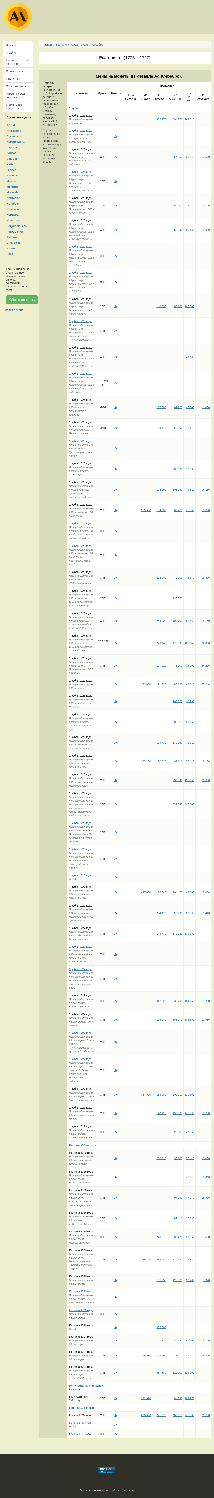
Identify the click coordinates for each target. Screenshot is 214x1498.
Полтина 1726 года (81, 1291)
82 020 (178, 722)
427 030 (146, 892)
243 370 (161, 1237)
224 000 (161, 577)
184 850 (189, 1001)
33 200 (190, 665)
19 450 (206, 577)
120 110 (161, 1113)
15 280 (206, 1113)
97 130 (178, 1197)
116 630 (161, 1019)
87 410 (178, 1218)
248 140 (161, 643)
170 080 (177, 1259)
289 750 (146, 1259)
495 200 (189, 804)
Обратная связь (16, 86)
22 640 (206, 229)
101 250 (177, 489)
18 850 (206, 1158)
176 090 (177, 643)
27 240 (206, 684)
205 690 (177, 469)
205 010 (177, 1094)
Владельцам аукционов (14, 106)
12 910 (206, 1019)
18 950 (206, 1197)
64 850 (178, 156)
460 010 (177, 1415)
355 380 (161, 1327)
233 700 (177, 1001)
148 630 (161, 306)
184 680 (161, 510)
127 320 (161, 1340)
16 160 (206, 205)
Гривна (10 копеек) (81, 1407)
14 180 (206, 489)
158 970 (177, 1019)
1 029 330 (176, 1132)
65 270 (178, 510)
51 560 (190, 620)
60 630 (190, 229)
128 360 (177, 1280)
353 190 (161, 1355)
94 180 (178, 1398)
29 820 (190, 1259)
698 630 (146, 1415)
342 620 (161, 1001)
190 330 (177, 1113)
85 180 (178, 306)
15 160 (206, 620)
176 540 (161, 892)
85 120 (178, 684)
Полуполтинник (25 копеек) (87, 1385)
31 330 (206, 780)
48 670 (190, 577)
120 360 (189, 1094)
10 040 (206, 1177)
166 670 (177, 701)
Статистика (13, 78)
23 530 (206, 1237)
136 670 (161, 427)
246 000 (161, 620)
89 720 (178, 1340)
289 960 (146, 510)
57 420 (190, 761)
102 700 (177, 620)
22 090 (206, 643)
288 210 (161, 1158)
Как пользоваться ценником (17, 62)
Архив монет (96, 1490)
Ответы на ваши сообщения (16, 95)
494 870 (177, 119)
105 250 (161, 1280)
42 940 (190, 1177)
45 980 (190, 407)
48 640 (190, 684)
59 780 (190, 1280)
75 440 (190, 1158)
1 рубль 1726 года (80, 823)
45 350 (190, 510)
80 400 (178, 205)
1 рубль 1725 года (80, 130)
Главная (47, 44)
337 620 (146, 1094)
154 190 (161, 489)
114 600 (189, 1372)
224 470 (161, 913)
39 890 (190, 913)
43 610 (190, 427)
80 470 (178, 1237)
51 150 (190, 722)
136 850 (177, 598)
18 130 (206, 761)
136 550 (189, 933)
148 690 (189, 1113)
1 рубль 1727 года (80, 946)
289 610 (189, 119)
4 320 (206, 1280)
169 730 (161, 742)
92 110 (178, 761)
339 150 (177, 742)
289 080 (161, 1259)
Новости (11, 45)
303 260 (146, 761)
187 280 (161, 407)
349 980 (146, 1355)
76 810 (190, 489)
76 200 (178, 577)
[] (13, 309)
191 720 (161, 684)
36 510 (190, 742)
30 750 (206, 1001)
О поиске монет (16, 71)
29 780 (206, 1415)
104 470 (177, 892)
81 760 (178, 407)
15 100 (206, 1340)
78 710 (178, 1355)
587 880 (161, 1372)
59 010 (190, 205)
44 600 (190, 892)
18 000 (206, 892)
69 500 (190, 1340)
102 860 (189, 1019)
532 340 (177, 804)
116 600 (177, 1372)
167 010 (161, 665)
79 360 (190, 469)
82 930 (178, 229)
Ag (116, 119)
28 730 (190, 701)
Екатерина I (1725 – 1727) (72, 44)
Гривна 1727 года (80, 1434)
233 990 (146, 1398)
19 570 (206, 156)
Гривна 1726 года (80, 1422)
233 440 (177, 780)
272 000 (146, 684)
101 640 (189, 643)
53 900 (178, 427)
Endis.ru (129, 1490)
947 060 (189, 1132)
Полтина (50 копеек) (82, 1145)
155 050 (189, 780)
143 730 (161, 933)
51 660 (190, 1237)
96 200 (178, 913)
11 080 (206, 407)
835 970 (161, 119)
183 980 (161, 1094)
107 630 (189, 306)
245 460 (189, 1415)
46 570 (190, 1355)
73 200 (178, 665)
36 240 (190, 156)
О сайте (11, 52)
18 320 (206, 1355)
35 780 (190, 1218)
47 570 (190, 1197)
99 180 (178, 1158)
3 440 (206, 913)
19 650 (206, 510)
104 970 (189, 1398)
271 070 (161, 1415)
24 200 (206, 665)
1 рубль (74, 108)
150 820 (161, 761)
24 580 (190, 356)
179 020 (177, 933)
